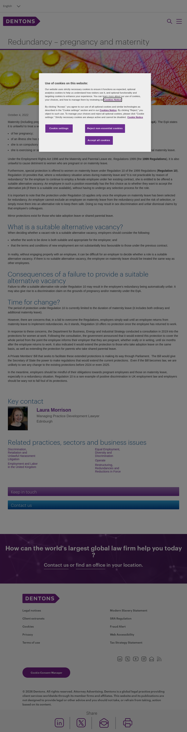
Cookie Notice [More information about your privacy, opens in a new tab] (135, 117)
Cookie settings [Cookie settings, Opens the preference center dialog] (58, 128)
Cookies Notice (112, 99)
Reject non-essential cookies (105, 128)
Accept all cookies (99, 140)
